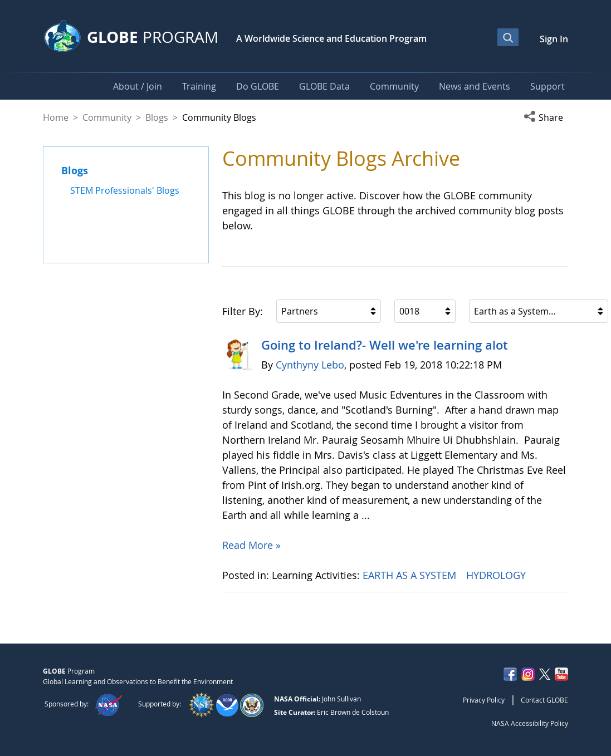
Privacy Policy (484, 699)
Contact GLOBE (544, 699)
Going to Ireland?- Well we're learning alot (384, 345)
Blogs (156, 117)
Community (106, 117)
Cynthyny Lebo (310, 364)
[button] (546, 117)
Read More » (251, 545)
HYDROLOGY (497, 575)
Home (56, 117)
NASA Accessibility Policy (529, 723)
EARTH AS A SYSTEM (411, 575)
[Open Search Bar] (508, 37)
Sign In (554, 39)
